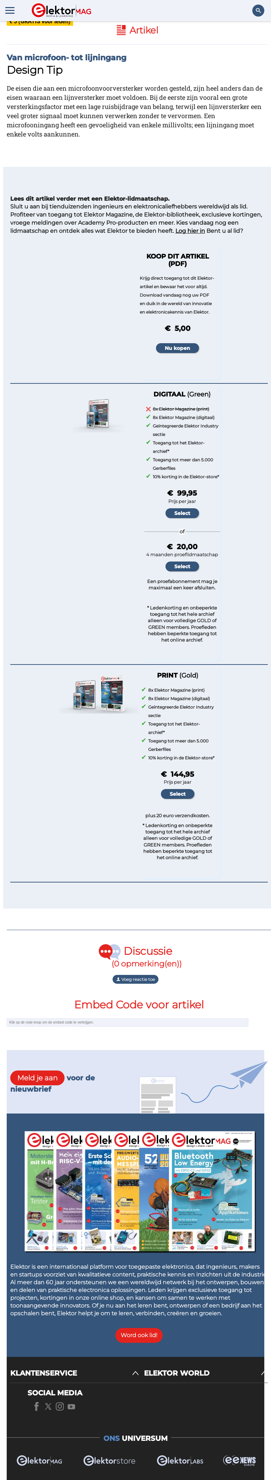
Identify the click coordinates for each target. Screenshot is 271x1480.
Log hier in (190, 231)
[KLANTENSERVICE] (74, 1373)
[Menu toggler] (10, 10)
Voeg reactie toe (135, 979)
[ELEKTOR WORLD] (206, 1373)
